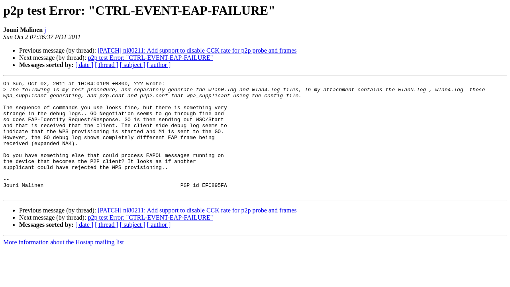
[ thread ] (106, 64)
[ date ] (84, 64)
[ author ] (159, 64)
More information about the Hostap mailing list (63, 264)
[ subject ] (132, 64)
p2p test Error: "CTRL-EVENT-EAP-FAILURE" (150, 57)
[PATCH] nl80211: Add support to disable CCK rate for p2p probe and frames (197, 50)
